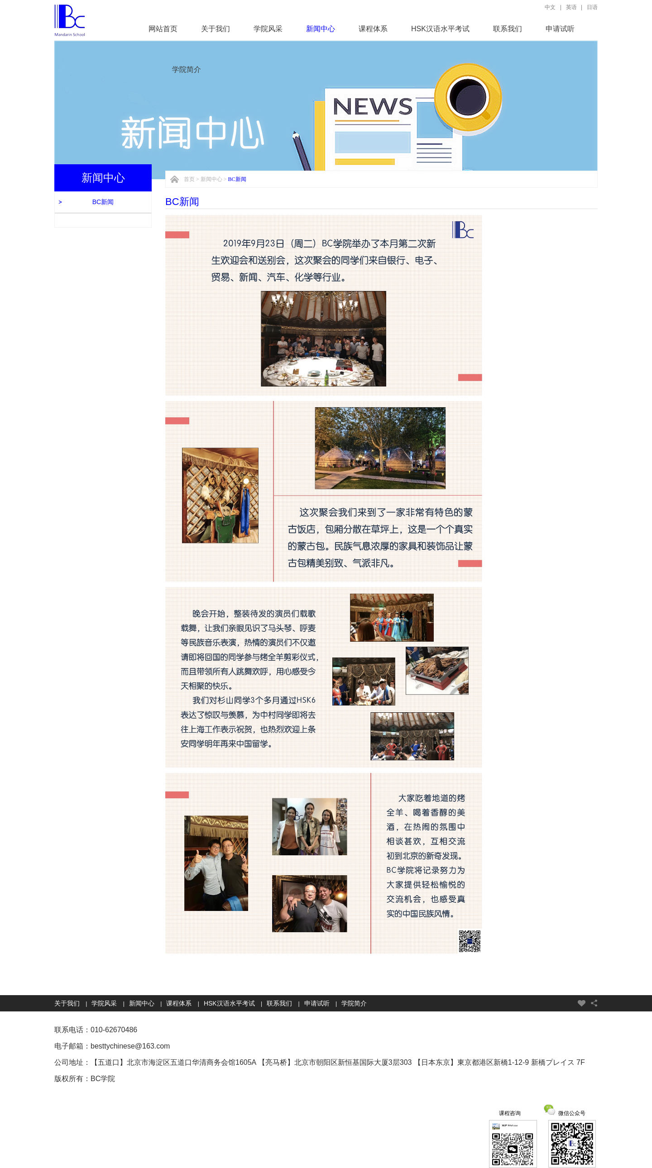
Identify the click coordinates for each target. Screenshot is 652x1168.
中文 (550, 7)
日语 (592, 7)
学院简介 (186, 69)
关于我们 (215, 29)
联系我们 (507, 29)
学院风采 (268, 29)
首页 (189, 179)
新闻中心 (320, 29)
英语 (571, 7)
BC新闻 (103, 201)
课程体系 (373, 29)
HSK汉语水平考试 (440, 29)
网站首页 (163, 29)
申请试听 (560, 29)
